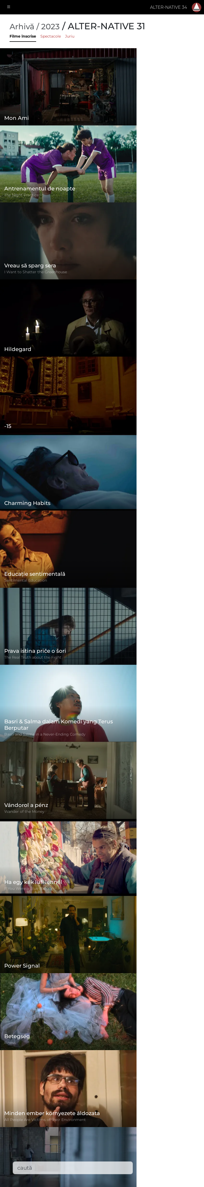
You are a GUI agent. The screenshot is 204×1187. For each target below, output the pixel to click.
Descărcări (82, 1162)
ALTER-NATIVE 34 (168, 7)
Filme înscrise (23, 36)
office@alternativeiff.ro (165, 1143)
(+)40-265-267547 (160, 1132)
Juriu (69, 36)
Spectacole (50, 36)
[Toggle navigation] (8, 7)
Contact (79, 1151)
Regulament (84, 1119)
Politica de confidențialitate (100, 1130)
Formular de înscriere (93, 1109)
